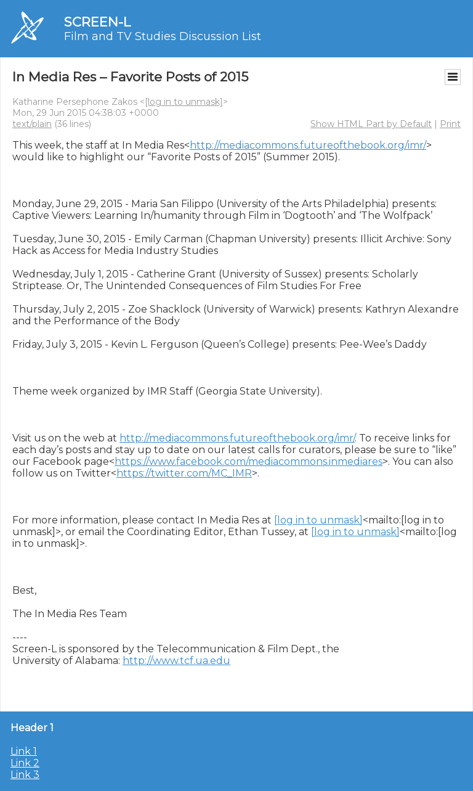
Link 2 (24, 763)
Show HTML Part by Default (371, 123)
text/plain (32, 123)
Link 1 (23, 751)
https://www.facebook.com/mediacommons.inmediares (248, 461)
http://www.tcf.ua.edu (176, 660)
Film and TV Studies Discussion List (162, 36)
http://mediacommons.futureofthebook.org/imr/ (308, 145)
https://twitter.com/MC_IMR (184, 473)
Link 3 (24, 775)
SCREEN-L (97, 22)
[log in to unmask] (184, 101)
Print (450, 123)
